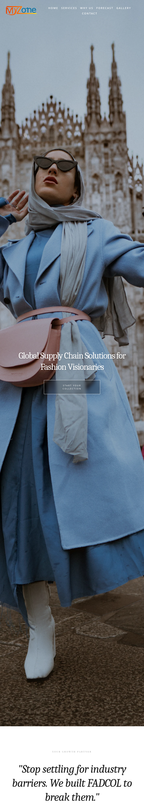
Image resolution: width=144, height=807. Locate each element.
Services (69, 8)
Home (53, 8)
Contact (90, 13)
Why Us (86, 8)
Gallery (123, 8)
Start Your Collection (72, 387)
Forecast (104, 8)
